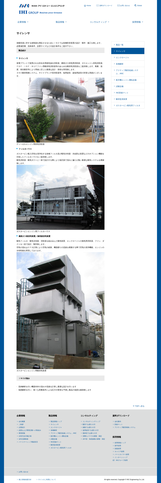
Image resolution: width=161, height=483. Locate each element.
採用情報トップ (120, 443)
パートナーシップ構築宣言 (28, 442)
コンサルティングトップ (91, 421)
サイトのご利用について (47, 479)
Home (89, 6)
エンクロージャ (122, 57)
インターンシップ (121, 457)
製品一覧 (119, 45)
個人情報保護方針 (25, 479)
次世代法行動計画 (25, 436)
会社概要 (22, 421)
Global (139, 6)
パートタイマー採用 (122, 454)
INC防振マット (122, 93)
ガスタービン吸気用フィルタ (128, 105)
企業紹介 (22, 427)
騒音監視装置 (121, 99)
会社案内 (118, 421)
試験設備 (119, 86)
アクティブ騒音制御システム (125, 427)
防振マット (119, 424)
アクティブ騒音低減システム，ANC (127, 72)
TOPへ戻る (139, 406)
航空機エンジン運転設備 (126, 80)
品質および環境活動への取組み (30, 430)
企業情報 (21, 416)
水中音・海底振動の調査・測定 (94, 439)
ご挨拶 (21, 424)
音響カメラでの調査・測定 (92, 436)
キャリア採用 (119, 451)
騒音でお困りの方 (89, 424)
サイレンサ (120, 51)
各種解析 (119, 64)
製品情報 (53, 416)
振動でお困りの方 (89, 427)
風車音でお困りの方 (90, 433)
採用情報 (116, 437)
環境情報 (22, 433)
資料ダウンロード (106, 6)
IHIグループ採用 (122, 460)
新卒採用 (118, 446)
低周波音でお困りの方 (91, 430)
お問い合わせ (125, 6)
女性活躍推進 (23, 439)
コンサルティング (89, 416)
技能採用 (118, 449)
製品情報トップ (56, 421)
